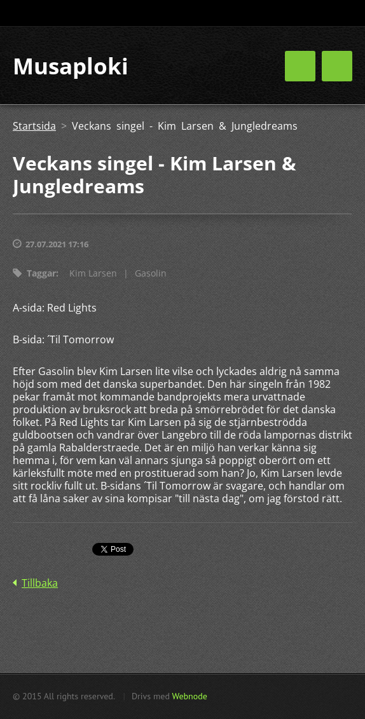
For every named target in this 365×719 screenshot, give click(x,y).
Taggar (41, 273)
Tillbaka (40, 583)
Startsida (34, 126)
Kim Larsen (93, 273)
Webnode (189, 696)
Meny (337, 66)
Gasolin (151, 273)
